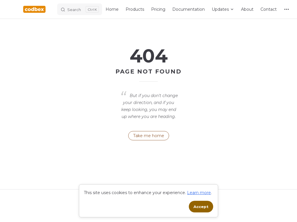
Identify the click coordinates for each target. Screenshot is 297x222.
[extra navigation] (286, 9)
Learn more (199, 192)
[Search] (79, 9)
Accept (201, 206)
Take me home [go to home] (148, 135)
